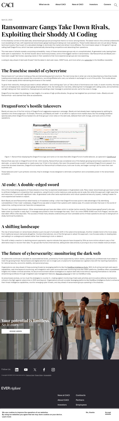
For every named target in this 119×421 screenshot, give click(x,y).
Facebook (44, 369)
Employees (81, 404)
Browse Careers (16, 331)
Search (115, 5)
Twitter (35, 369)
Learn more (6, 417)
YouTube (25, 369)
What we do (44, 4)
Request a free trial (63, 274)
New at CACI (77, 4)
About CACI (60, 4)
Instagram (53, 369)
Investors (93, 4)
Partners (80, 400)
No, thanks (90, 412)
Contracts (80, 395)
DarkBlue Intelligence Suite (77, 267)
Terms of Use (30, 375)
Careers (107, 4)
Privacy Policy (39, 375)
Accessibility (47, 375)
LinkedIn (16, 369)
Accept (108, 412)
